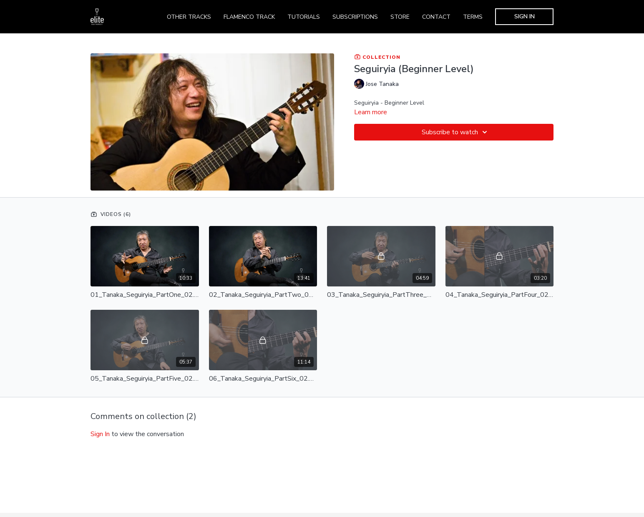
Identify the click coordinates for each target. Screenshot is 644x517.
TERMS (473, 17)
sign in (100, 434)
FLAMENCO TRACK (249, 17)
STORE (400, 17)
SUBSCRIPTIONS (355, 17)
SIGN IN (524, 16)
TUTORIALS (303, 17)
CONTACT (436, 17)
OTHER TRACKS (189, 17)
